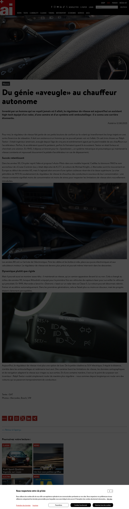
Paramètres (58, 505)
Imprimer (35, 505)
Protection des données (23, 505)
